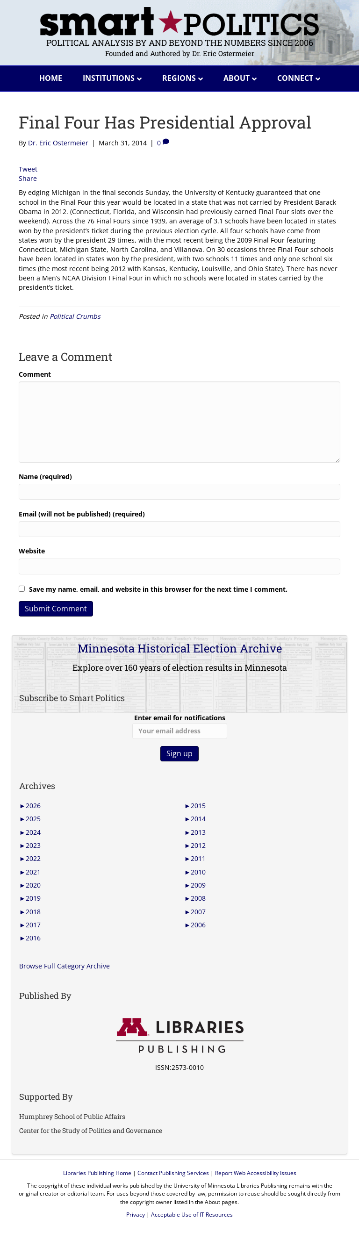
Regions (179, 78)
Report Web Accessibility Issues (255, 1173)
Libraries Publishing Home (97, 1173)
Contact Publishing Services (173, 1173)
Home (50, 78)
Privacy (135, 1215)
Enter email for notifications (179, 725)
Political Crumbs (75, 316)
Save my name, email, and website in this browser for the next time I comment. (158, 589)
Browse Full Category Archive (64, 965)
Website (32, 550)
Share (28, 178)
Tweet (28, 169)
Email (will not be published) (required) (82, 513)
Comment (35, 374)
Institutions (109, 78)
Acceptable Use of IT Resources (192, 1215)
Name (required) (45, 476)
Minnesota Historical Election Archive (180, 648)
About (236, 78)
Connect (295, 78)
